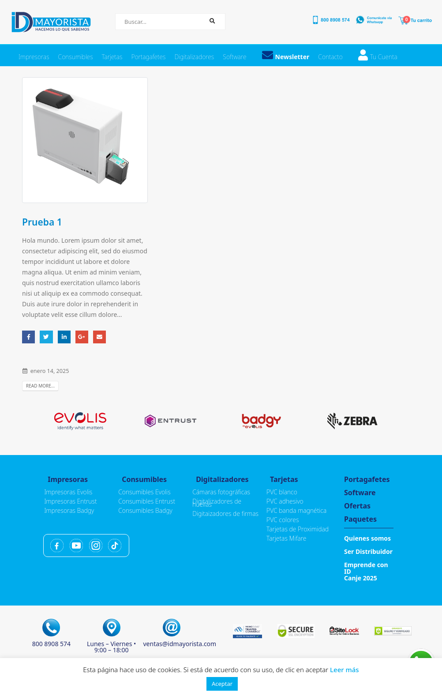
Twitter (46, 337)
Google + (81, 337)
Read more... (40, 386)
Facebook (28, 337)
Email (99, 337)
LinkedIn (64, 337)
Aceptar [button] (222, 684)
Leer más (344, 669)
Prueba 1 (42, 222)
